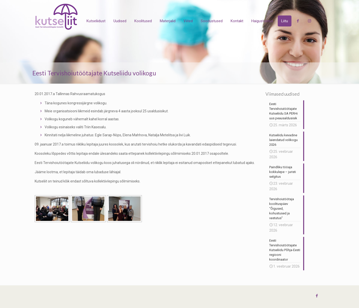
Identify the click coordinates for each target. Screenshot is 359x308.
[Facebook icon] (317, 296)
